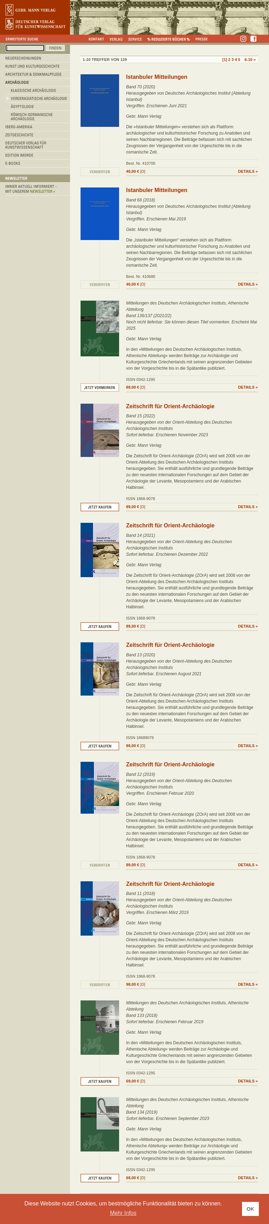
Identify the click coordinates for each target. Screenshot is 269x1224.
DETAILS (246, 171)
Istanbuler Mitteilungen (156, 77)
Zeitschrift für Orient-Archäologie (170, 406)
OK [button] (250, 1209)
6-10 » (250, 59)
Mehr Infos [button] (123, 1213)
